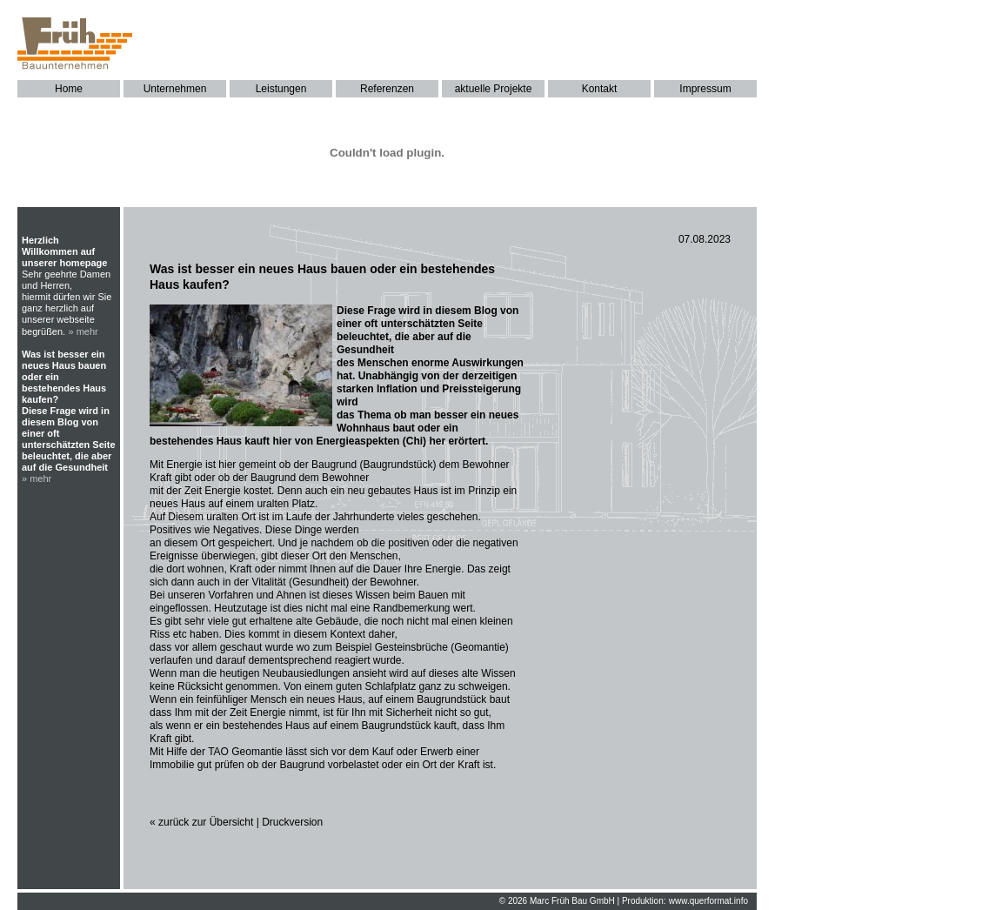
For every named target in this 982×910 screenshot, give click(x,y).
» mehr (83, 331)
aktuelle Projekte (493, 89)
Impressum (705, 89)
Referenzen (387, 89)
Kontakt (600, 89)
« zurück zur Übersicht (201, 822)
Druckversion (292, 822)
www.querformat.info (708, 901)
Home (69, 89)
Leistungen (281, 89)
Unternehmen (175, 89)
